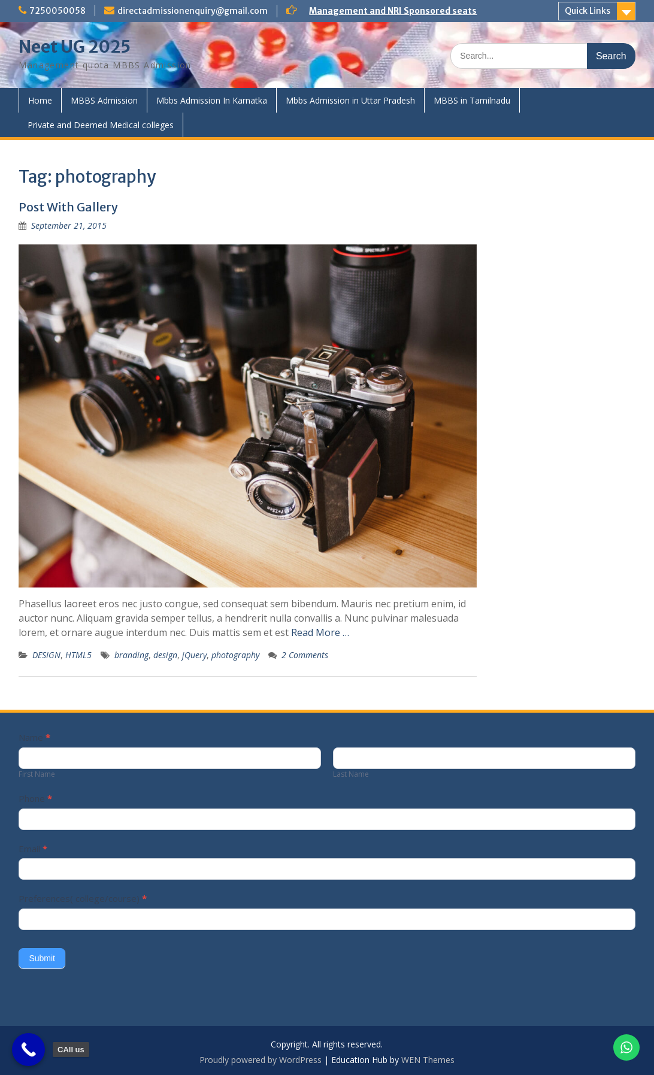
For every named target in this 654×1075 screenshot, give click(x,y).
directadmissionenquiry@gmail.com (192, 10)
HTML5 (78, 655)
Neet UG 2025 (75, 46)
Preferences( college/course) (83, 898)
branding (131, 655)
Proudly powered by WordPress (260, 1059)
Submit (42, 958)
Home (40, 100)
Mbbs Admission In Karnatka (211, 100)
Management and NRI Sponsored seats (393, 10)
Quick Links (587, 10)
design (165, 655)
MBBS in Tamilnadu (472, 100)
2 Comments (304, 655)
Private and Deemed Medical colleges (101, 125)
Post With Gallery (68, 206)
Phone (35, 798)
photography (235, 655)
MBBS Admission (104, 100)
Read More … (320, 632)
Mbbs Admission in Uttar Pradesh (350, 100)
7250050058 (57, 10)
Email (33, 849)
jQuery (194, 655)
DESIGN (46, 655)
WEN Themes (428, 1059)
